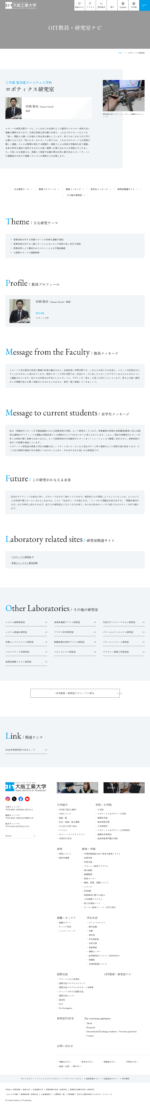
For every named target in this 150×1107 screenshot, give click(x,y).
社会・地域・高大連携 (69, 821)
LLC (61, 1003)
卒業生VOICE (65, 838)
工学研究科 (102, 826)
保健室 (92, 959)
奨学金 (92, 934)
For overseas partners (97, 1018)
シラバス (88, 886)
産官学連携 (64, 857)
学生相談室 (94, 939)
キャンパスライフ (97, 922)
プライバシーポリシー (73, 1078)
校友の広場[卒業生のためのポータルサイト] (94, 1094)
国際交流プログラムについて (72, 983)
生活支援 (93, 943)
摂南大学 (26, 1089)
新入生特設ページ (92, 903)
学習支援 (88, 862)
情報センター (95, 951)
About (89, 1023)
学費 (91, 930)
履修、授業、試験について (96, 882)
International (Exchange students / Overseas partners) (112, 1031)
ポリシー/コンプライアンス (72, 834)
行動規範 (70, 1094)
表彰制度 (93, 947)
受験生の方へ (65, 1061)
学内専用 (125, 1078)
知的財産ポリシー (93, 1078)
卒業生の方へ (132, 1061)
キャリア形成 (65, 926)
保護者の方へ (110, 1061)
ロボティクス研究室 (22, 557)
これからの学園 (11, 1094)
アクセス (63, 830)
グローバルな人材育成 (69, 979)
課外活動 (93, 926)
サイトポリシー (27, 1078)
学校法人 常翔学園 (12, 1089)
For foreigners (65, 1008)
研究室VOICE (65, 1018)
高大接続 (88, 870)
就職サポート (65, 922)
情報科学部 (102, 817)
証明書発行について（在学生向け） (105, 955)
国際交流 (62, 974)
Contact (90, 1035)
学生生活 (92, 918)
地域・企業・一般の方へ (70, 1066)
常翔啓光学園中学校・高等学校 (82, 1089)
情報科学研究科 (104, 834)
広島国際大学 (38, 1089)
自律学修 (88, 857)
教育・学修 (89, 849)
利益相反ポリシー (111, 1078)
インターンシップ (67, 930)
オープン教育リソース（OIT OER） (100, 907)
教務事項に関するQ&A (94, 895)
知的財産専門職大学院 (107, 838)
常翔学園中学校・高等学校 (56, 1089)
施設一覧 (63, 817)
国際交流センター (67, 995)
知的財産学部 (103, 821)
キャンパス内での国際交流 (71, 991)
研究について (65, 853)
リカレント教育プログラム (96, 866)
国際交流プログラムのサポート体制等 (76, 987)
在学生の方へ (87, 1061)
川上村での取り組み (68, 826)
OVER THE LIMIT (67, 809)
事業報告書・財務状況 (29, 1094)
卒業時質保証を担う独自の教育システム (102, 853)
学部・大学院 (103, 805)
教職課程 (88, 874)
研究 (59, 849)
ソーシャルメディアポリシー (49, 1078)
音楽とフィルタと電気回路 (25, 562)
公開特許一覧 (59, 1094)
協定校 (62, 999)
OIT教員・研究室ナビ (117, 974)
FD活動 (87, 890)
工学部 (100, 809)
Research (91, 1027)
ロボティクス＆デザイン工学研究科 (113, 830)
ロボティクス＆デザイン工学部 (111, 813)
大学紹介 (62, 805)
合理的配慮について (98, 963)
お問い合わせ (65, 1046)
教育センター (90, 878)
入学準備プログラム (93, 899)
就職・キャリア (66, 918)
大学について (65, 813)
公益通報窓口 (46, 1094)
